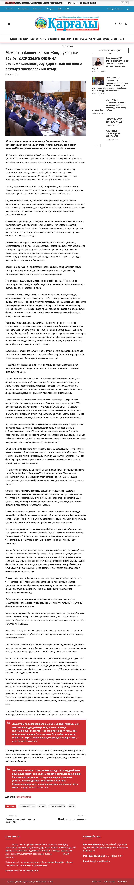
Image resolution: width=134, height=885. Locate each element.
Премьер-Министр (57, 806)
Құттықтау (67, 46)
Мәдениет (66, 39)
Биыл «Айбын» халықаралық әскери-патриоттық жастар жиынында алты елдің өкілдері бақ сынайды (109, 105)
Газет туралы (23, 9)
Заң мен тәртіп (88, 39)
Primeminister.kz (23, 797)
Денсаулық (103, 39)
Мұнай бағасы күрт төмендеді (72, 819)
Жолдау (42, 806)
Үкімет (71, 806)
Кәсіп (121, 39)
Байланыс (37, 9)
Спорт (114, 39)
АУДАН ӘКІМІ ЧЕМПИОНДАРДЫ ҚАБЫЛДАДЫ (113, 133)
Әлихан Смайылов (27, 806)
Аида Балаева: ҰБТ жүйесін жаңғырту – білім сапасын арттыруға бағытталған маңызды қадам (110, 63)
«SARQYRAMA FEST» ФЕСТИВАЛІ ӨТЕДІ (114, 120)
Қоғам (43, 39)
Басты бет (10, 9)
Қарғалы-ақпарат (19, 39)
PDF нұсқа (49, 9)
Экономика (53, 39)
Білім (76, 39)
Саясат (34, 39)
